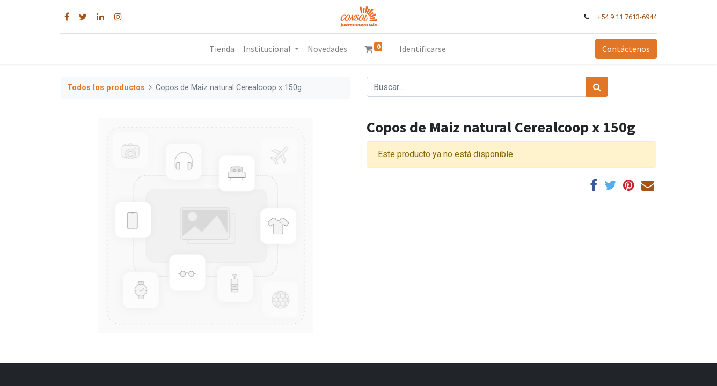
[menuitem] (222, 49)
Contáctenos (625, 48)
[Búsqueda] (597, 87)
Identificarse (422, 48)
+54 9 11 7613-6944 (626, 17)
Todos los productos (106, 87)
